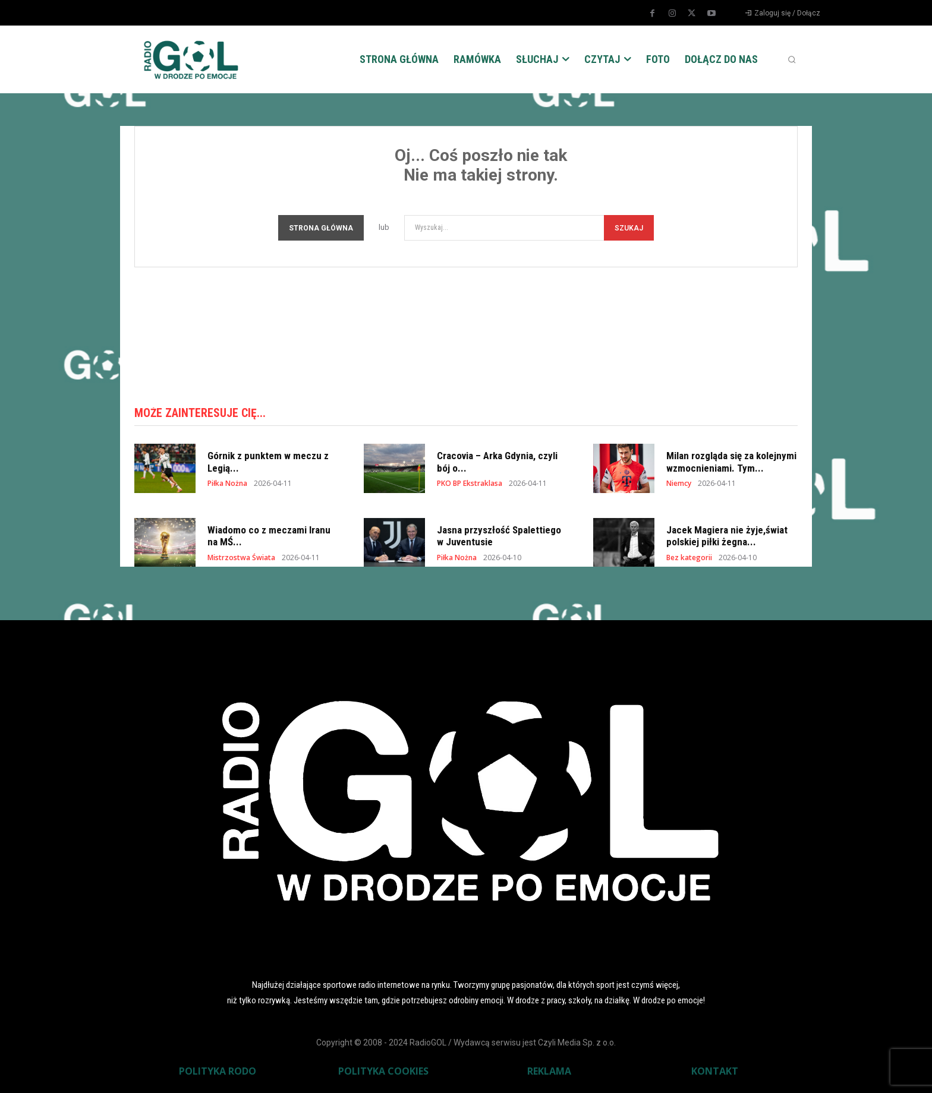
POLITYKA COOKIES (383, 1072)
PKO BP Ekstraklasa (469, 484)
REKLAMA (549, 1072)
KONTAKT (714, 1072)
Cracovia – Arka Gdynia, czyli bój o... (497, 463)
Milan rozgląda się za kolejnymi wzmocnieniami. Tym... (731, 463)
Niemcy (678, 484)
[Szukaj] (629, 228)
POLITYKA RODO (217, 1072)
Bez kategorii (689, 559)
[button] (792, 59)
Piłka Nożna (227, 484)
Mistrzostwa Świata (241, 559)
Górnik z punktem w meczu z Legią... (268, 463)
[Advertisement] (466, 332)
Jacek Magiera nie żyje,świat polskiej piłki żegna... (727, 537)
